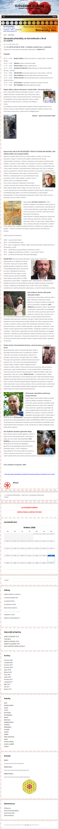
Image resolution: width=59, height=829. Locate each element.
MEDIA (6, 717)
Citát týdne (7, 639)
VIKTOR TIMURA (9, 742)
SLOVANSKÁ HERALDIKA (36, 495)
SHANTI (6, 732)
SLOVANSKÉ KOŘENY (29, 6)
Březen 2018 (8, 672)
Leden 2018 (7, 677)
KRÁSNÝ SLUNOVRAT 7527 (12, 644)
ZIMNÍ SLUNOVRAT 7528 (11, 641)
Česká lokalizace (9, 815)
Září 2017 (7, 687)
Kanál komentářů (9, 813)
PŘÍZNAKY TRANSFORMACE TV (12, 618)
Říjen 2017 (7, 684)
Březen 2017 (8, 689)
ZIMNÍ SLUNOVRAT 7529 (11, 636)
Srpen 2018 (7, 670)
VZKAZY (6, 746)
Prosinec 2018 (8, 667)
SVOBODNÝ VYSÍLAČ (9, 614)
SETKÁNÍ (6, 729)
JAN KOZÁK (7, 713)
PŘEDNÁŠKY (11, 35)
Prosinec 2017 (8, 679)
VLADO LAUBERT (9, 744)
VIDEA (6, 739)
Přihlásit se (7, 808)
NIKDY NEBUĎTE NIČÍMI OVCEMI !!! (14, 646)
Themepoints (35, 825)
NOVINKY (7, 725)
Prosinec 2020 (8, 660)
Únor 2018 (7, 675)
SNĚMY (6, 734)
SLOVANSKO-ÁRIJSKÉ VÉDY (11, 597)
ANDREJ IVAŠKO (8, 705)
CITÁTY (6, 710)
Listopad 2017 (8, 682)
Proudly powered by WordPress (13, 825)
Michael (8, 44)
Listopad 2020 (8, 662)
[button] (29, 16)
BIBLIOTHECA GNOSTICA (10, 608)
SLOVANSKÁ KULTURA (10, 604)
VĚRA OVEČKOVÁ (9, 737)
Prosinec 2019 (8, 665)
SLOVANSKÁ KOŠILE (9, 601)
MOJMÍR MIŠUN (8, 722)
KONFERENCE (8, 715)
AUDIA (6, 708)
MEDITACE (7, 720)
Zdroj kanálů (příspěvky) (11, 811)
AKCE (5, 35)
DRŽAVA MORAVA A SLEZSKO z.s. (12, 594)
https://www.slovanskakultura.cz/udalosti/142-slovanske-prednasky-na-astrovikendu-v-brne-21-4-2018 (31, 474)
